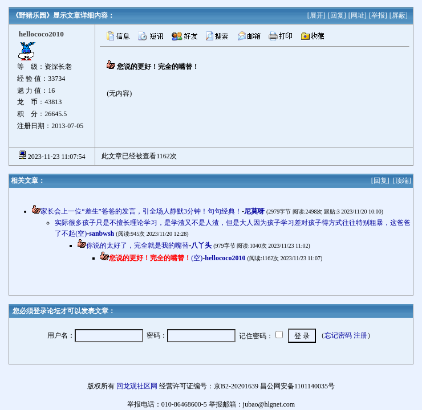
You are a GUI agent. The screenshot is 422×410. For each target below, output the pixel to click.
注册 (360, 335)
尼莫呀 (254, 211)
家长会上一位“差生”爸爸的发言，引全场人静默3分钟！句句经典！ (141, 211)
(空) (155, 258)
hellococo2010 (225, 258)
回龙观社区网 (136, 386)
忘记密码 (338, 335)
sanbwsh (101, 233)
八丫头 (201, 245)
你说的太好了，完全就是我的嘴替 (137, 245)
